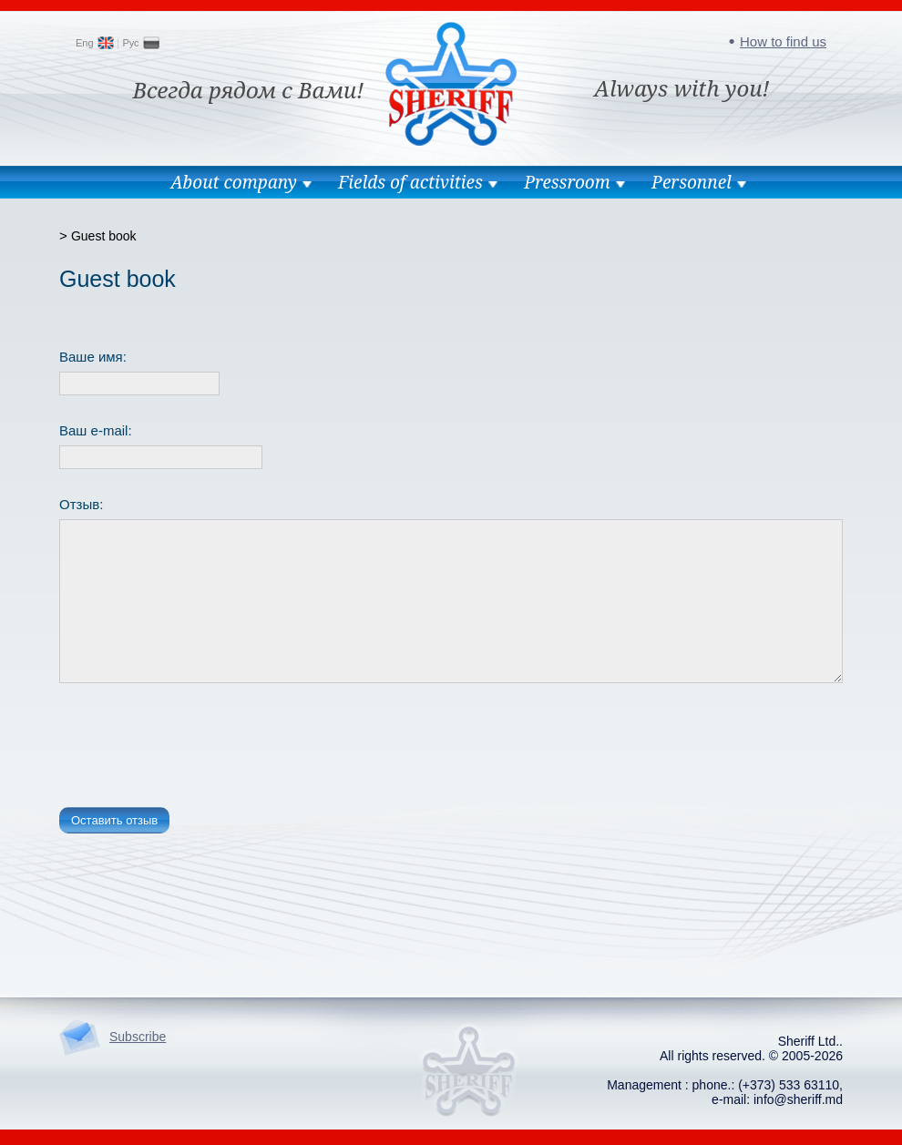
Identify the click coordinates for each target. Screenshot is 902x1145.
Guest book (104, 236)
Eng (85, 42)
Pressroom (567, 182)
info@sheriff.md (798, 1099)
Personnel (691, 182)
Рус (130, 42)
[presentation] (197, 748)
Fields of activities (410, 182)
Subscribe (137, 1036)
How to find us (783, 41)
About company (233, 182)
